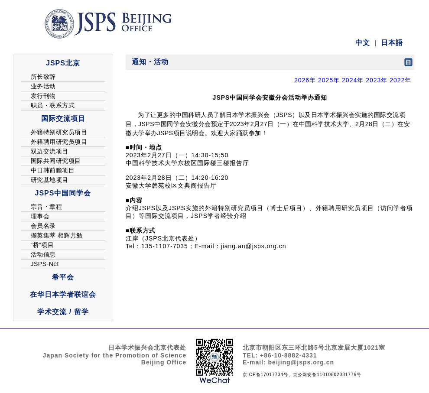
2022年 (400, 80)
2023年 (376, 80)
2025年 (329, 80)
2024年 (353, 80)
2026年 (305, 80)
